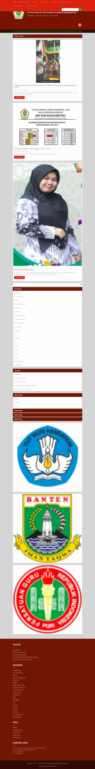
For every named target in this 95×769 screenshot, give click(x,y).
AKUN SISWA (18, 327)
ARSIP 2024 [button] (18, 411)
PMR (15, 334)
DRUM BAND (18, 365)
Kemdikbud (17, 374)
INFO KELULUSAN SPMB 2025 (22, 389)
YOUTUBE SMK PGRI (20, 382)
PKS (15, 342)
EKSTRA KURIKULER (32, 6)
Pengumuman (17, 730)
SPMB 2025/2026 (19, 315)
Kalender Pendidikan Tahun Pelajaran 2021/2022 (32, 149)
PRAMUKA (17, 331)
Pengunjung (17, 737)
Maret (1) (16, 406)
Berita (15, 728)
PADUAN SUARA (18, 361)
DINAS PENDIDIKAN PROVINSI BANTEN (25, 386)
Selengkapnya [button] (19, 97)
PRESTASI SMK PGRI (65, 2)
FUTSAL (16, 350)
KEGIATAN (54, 2)
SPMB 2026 (44, 2)
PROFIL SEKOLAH (23, 2)
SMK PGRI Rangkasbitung (49, 763)
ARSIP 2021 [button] (18, 419)
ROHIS (16, 346)
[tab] (47, 395)
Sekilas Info (16, 732)
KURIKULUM (17, 293)
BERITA (34, 2)
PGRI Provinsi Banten (20, 378)
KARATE (16, 354)
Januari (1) (17, 399)
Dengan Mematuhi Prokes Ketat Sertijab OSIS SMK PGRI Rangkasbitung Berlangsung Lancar (45, 86)
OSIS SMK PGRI (18, 6)
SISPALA (16, 357)
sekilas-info (16, 735)
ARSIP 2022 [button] (18, 415)
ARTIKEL (16, 312)
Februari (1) (17, 402)
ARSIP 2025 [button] (18, 395)
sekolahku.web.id (51, 766)
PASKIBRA (17, 338)
